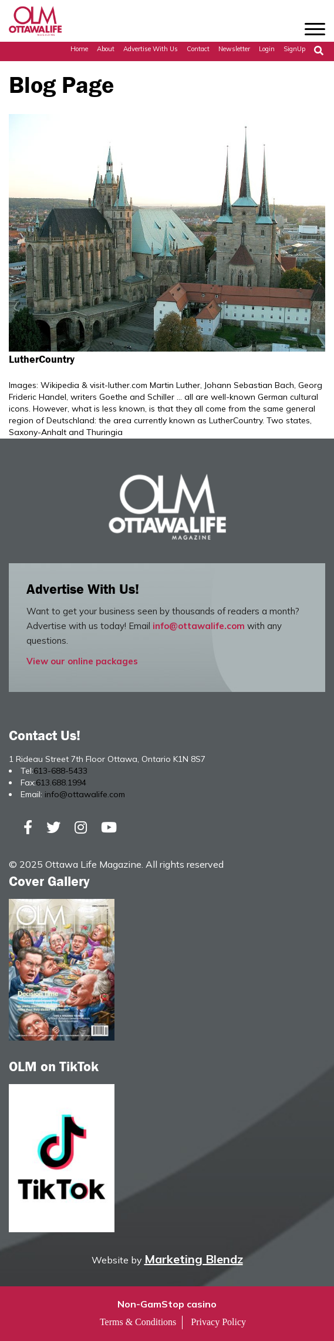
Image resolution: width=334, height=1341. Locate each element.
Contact (198, 49)
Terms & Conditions (138, 1322)
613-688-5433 (60, 770)
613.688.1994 (61, 782)
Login (267, 49)
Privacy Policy (218, 1322)
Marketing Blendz (193, 1259)
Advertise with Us (150, 49)
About (105, 49)
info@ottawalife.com (199, 625)
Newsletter (234, 49)
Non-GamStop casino (167, 1304)
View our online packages (82, 661)
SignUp (294, 49)
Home (79, 49)
